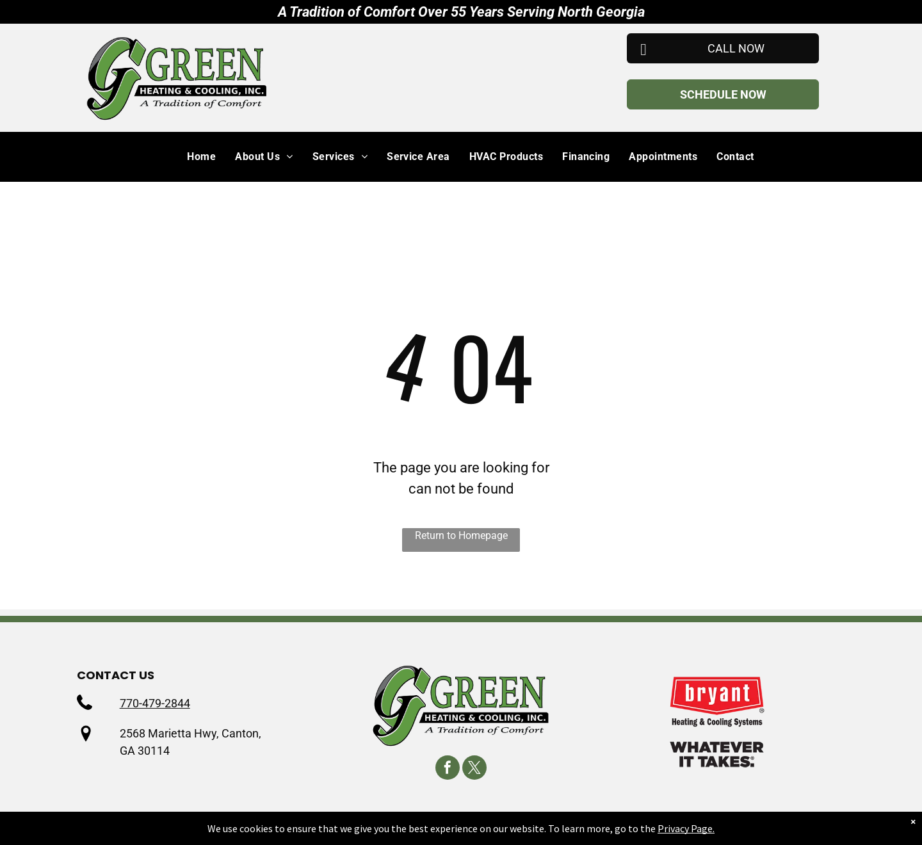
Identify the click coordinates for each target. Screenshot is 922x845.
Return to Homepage (461, 535)
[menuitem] (192, 157)
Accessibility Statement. (647, 830)
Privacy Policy (439, 830)
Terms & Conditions (529, 830)
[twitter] (474, 769)
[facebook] (447, 769)
